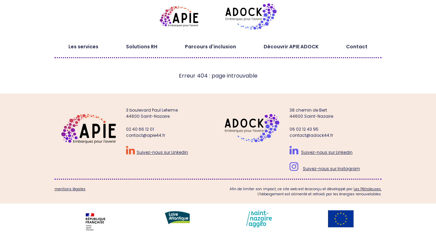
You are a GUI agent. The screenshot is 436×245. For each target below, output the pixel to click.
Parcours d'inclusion (210, 46)
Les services (83, 46)
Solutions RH (141, 46)
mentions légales (69, 189)
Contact (357, 46)
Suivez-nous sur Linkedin (162, 152)
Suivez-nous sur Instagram (331, 169)
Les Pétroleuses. (368, 189)
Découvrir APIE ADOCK (291, 46)
